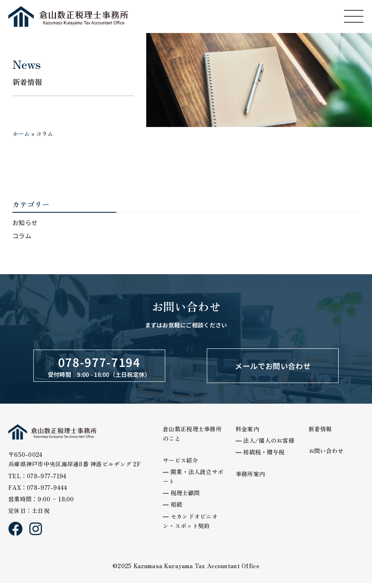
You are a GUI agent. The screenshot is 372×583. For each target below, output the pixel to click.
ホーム (21, 133)
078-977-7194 (99, 362)
